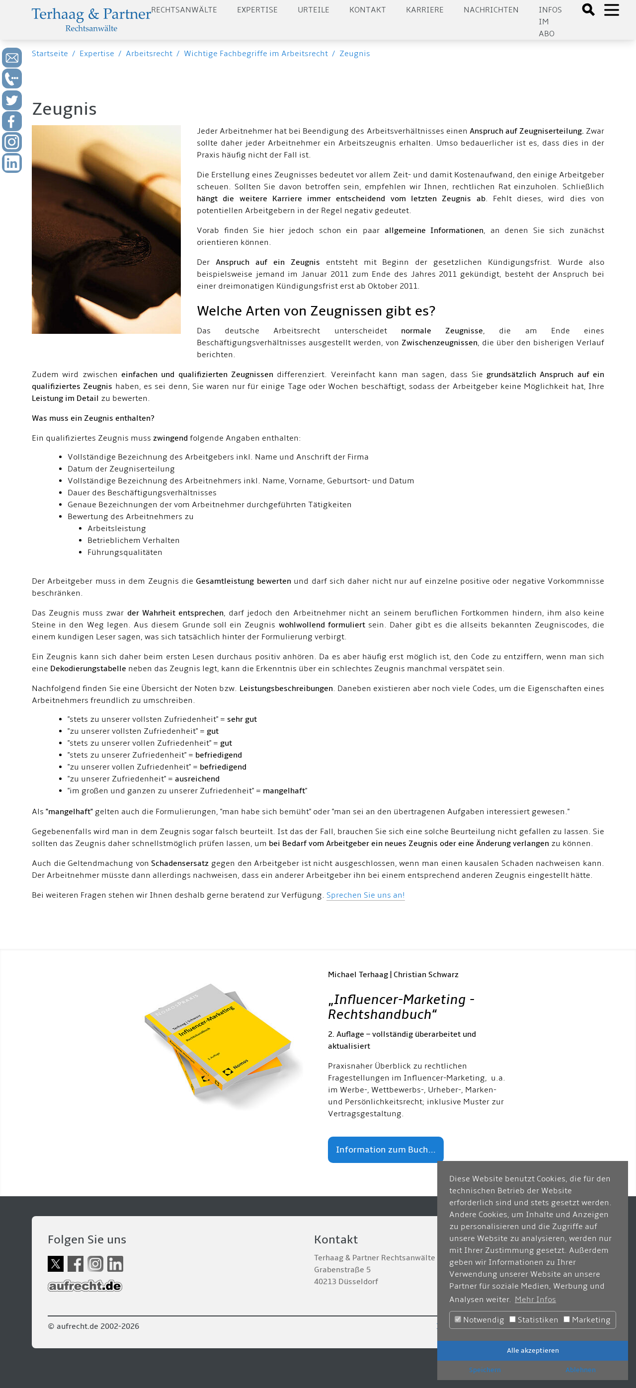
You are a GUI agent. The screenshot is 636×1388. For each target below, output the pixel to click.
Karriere (425, 10)
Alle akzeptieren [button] (533, 1350)
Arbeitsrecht (149, 54)
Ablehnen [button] (580, 1370)
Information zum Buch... (386, 1150)
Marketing (587, 1320)
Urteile (313, 10)
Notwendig (479, 1320)
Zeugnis (354, 54)
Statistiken (533, 1320)
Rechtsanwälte (184, 10)
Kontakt (367, 10)
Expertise (257, 10)
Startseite (50, 54)
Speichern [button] (485, 1370)
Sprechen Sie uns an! (365, 895)
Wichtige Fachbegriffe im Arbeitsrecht (256, 54)
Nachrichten (491, 10)
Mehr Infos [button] (535, 1300)
